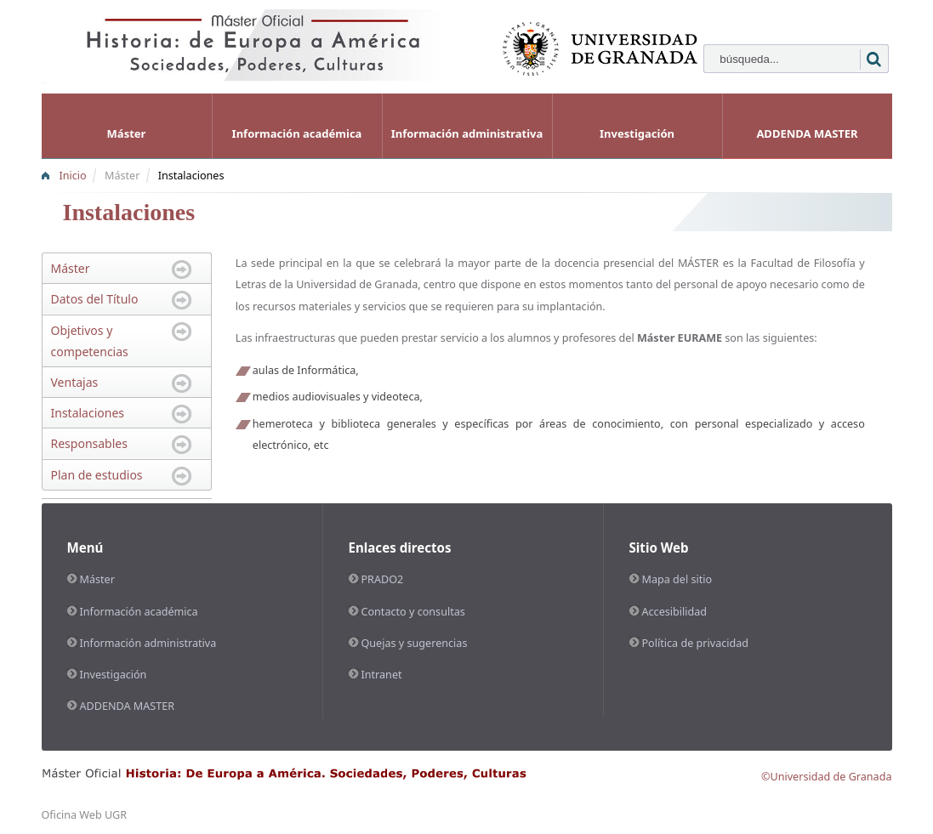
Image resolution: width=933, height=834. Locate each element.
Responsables (89, 443)
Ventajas (75, 382)
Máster (126, 133)
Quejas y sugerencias (414, 643)
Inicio (73, 175)
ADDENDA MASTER (806, 133)
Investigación (637, 133)
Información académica (297, 133)
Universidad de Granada (357, 284)
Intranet (381, 674)
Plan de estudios (97, 475)
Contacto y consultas (413, 611)
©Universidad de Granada (826, 776)
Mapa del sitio (677, 579)
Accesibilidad (675, 611)
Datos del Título (95, 299)
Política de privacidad (695, 643)
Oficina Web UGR (85, 815)
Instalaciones (191, 175)
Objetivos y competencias (89, 341)
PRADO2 (382, 579)
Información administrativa (467, 133)
